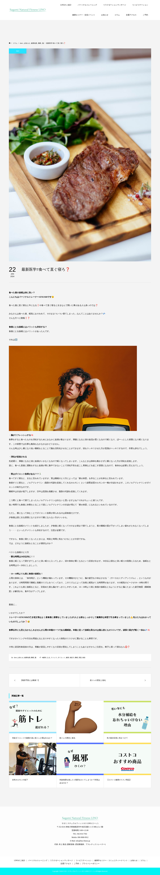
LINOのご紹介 (65, 5)
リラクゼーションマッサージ (114, 5)
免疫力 (72, 657)
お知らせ (104, 15)
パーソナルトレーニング (87, 5)
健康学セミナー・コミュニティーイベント (111, 860)
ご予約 (145, 15)
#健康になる (46, 657)
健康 (67, 657)
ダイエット (61, 657)
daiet (17, 51)
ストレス (54, 657)
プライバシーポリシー (91, 864)
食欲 (83, 657)
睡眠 (32, 657)
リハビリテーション (140, 5)
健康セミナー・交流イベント (83, 15)
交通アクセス (131, 15)
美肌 (80, 657)
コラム (117, 15)
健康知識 (27, 657)
